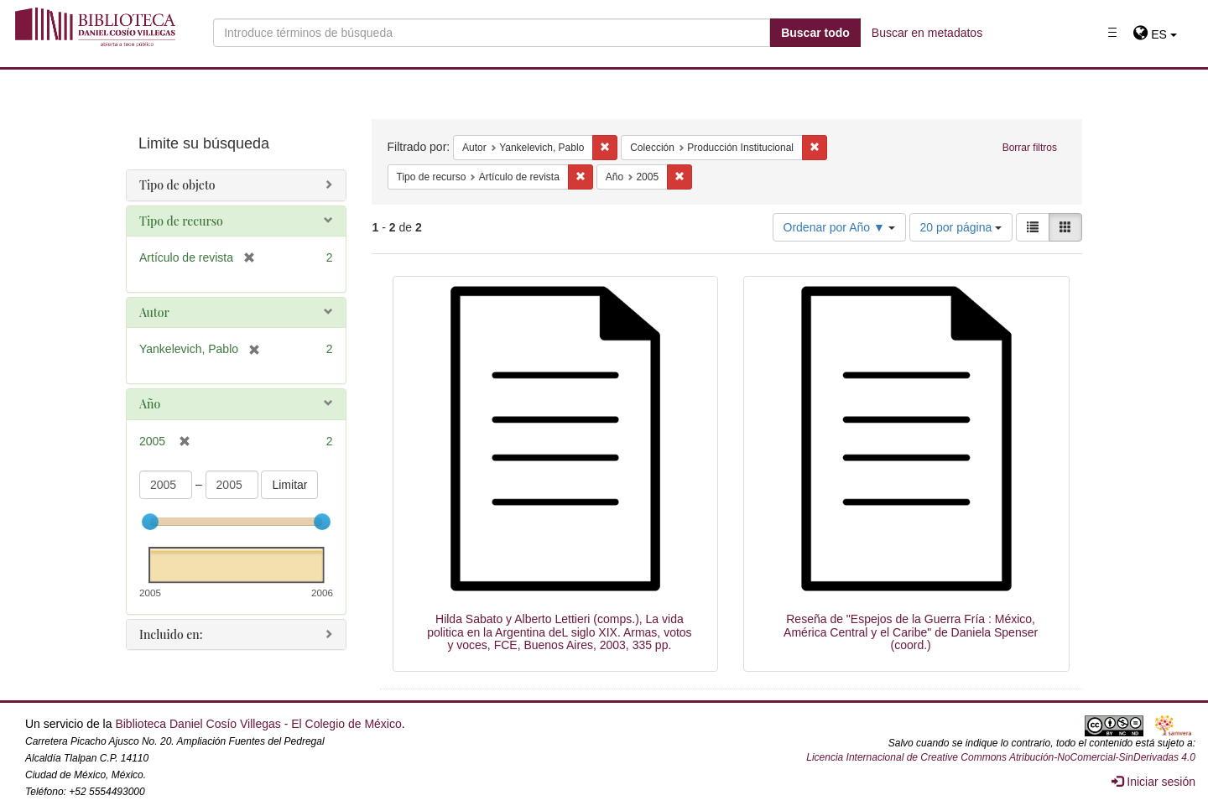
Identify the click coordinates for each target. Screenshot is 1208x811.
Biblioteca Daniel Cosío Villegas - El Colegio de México (258, 723)
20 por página (961, 227)
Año (149, 404)
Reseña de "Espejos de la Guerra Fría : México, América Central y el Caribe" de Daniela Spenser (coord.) (911, 632)
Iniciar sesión (1153, 781)
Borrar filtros (1029, 147)
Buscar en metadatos (927, 32)
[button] (1155, 34)
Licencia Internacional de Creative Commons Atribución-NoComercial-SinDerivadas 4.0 (1000, 757)
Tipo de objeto (177, 185)
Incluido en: (170, 634)
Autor (154, 312)
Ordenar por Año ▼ (839, 227)
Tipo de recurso (181, 221)
